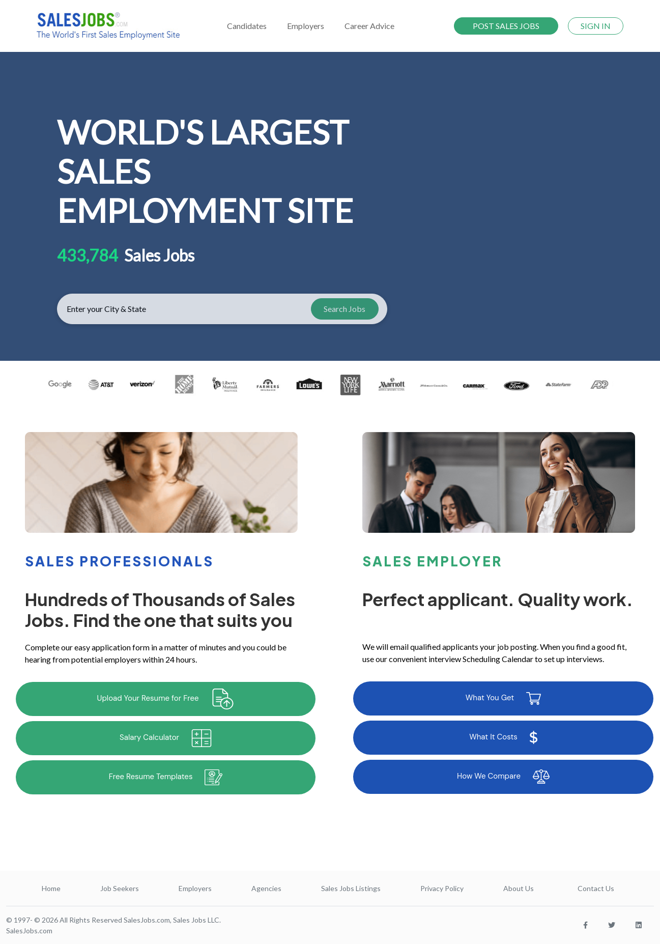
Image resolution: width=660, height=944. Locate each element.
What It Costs (503, 737)
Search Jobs (344, 308)
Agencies (266, 888)
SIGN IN (596, 26)
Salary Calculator (166, 738)
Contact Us (596, 888)
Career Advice (369, 26)
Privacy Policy (442, 888)
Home (51, 888)
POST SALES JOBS (506, 26)
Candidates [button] (247, 26)
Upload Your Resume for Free (166, 699)
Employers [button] (305, 26)
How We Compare (503, 776)
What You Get (503, 698)
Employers (195, 888)
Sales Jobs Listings (351, 888)
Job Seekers (119, 888)
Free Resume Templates (166, 777)
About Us (518, 888)
